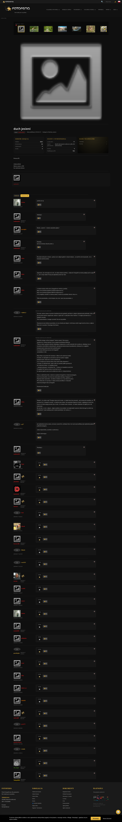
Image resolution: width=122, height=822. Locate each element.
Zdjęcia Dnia (66, 9)
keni (22, 512)
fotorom (16, 506)
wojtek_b (23, 312)
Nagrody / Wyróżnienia (37, 808)
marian (15, 581)
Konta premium (66, 803)
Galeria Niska (89, 9)
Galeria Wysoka (52, 9)
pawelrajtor (17, 653)
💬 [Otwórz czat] (118, 812)
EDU (114, 9)
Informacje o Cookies (67, 796)
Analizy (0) (16, 195)
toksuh (23, 526)
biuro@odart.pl (5, 807)
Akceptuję (96, 818)
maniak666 (16, 631)
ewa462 (23, 588)
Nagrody (77, 9)
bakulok (23, 700)
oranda (23, 749)
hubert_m (23, 688)
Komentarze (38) (24, 195)
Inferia (101, 9)
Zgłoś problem (66, 805)
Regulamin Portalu (67, 791)
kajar (22, 464)
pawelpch (23, 229)
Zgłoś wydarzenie (66, 808)
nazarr (23, 601)
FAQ (64, 801)
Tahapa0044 (17, 780)
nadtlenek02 (21, 132)
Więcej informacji (107, 818)
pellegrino (24, 638)
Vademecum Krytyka (36, 791)
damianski (16, 494)
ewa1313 (23, 562)
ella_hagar (16, 767)
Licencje (64, 798)
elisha (22, 258)
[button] (59, 9)
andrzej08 (16, 718)
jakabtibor (16, 481)
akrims (23, 202)
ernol (22, 663)
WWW (107, 9)
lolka (22, 675)
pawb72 (23, 724)
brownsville (17, 543)
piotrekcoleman (18, 742)
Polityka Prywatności (67, 794)
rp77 (22, 424)
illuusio (23, 550)
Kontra (33, 801)
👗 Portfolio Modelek (36, 803)
